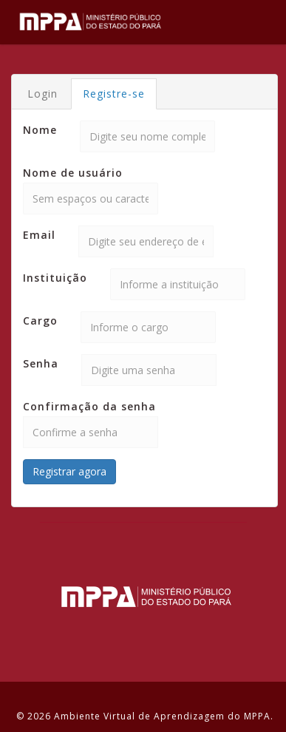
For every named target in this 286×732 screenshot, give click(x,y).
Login (42, 94)
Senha (40, 363)
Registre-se (114, 94)
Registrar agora (69, 471)
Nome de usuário (73, 173)
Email (39, 235)
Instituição (55, 278)
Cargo (40, 321)
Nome (40, 130)
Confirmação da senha (89, 406)
